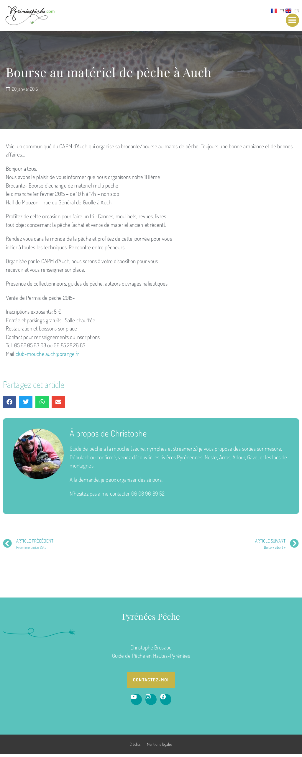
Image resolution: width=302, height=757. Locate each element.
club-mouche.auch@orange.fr (47, 356)
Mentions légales (160, 747)
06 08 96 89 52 (148, 496)
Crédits (134, 747)
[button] (292, 20)
